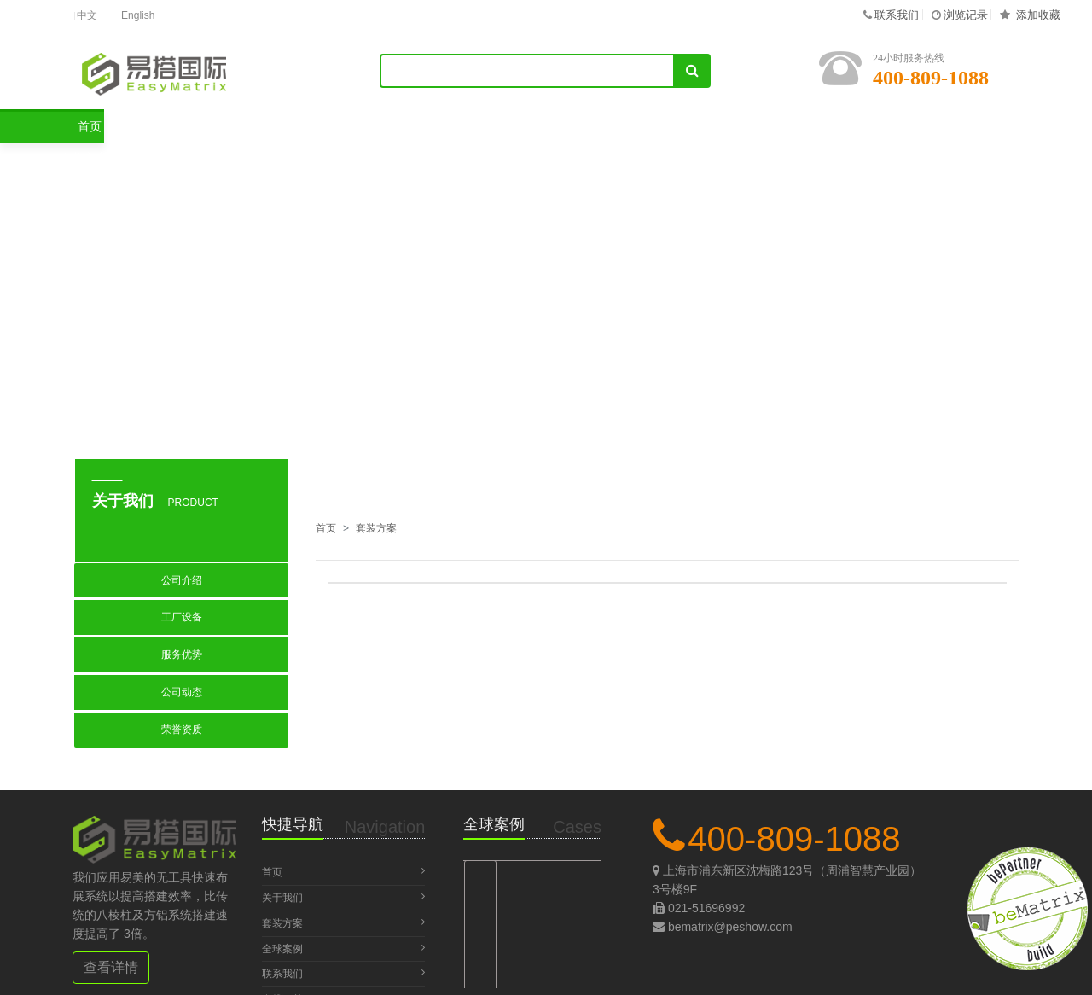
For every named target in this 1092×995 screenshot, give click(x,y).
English (137, 16)
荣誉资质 (181, 730)
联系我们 (896, 15)
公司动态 (181, 692)
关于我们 (553, 126)
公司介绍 (181, 580)
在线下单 (832, 126)
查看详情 (111, 967)
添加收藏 (1038, 15)
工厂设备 (181, 617)
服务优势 (181, 654)
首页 (149, 126)
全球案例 (416, 126)
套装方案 (280, 126)
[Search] (527, 71)
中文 (87, 16)
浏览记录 (966, 15)
